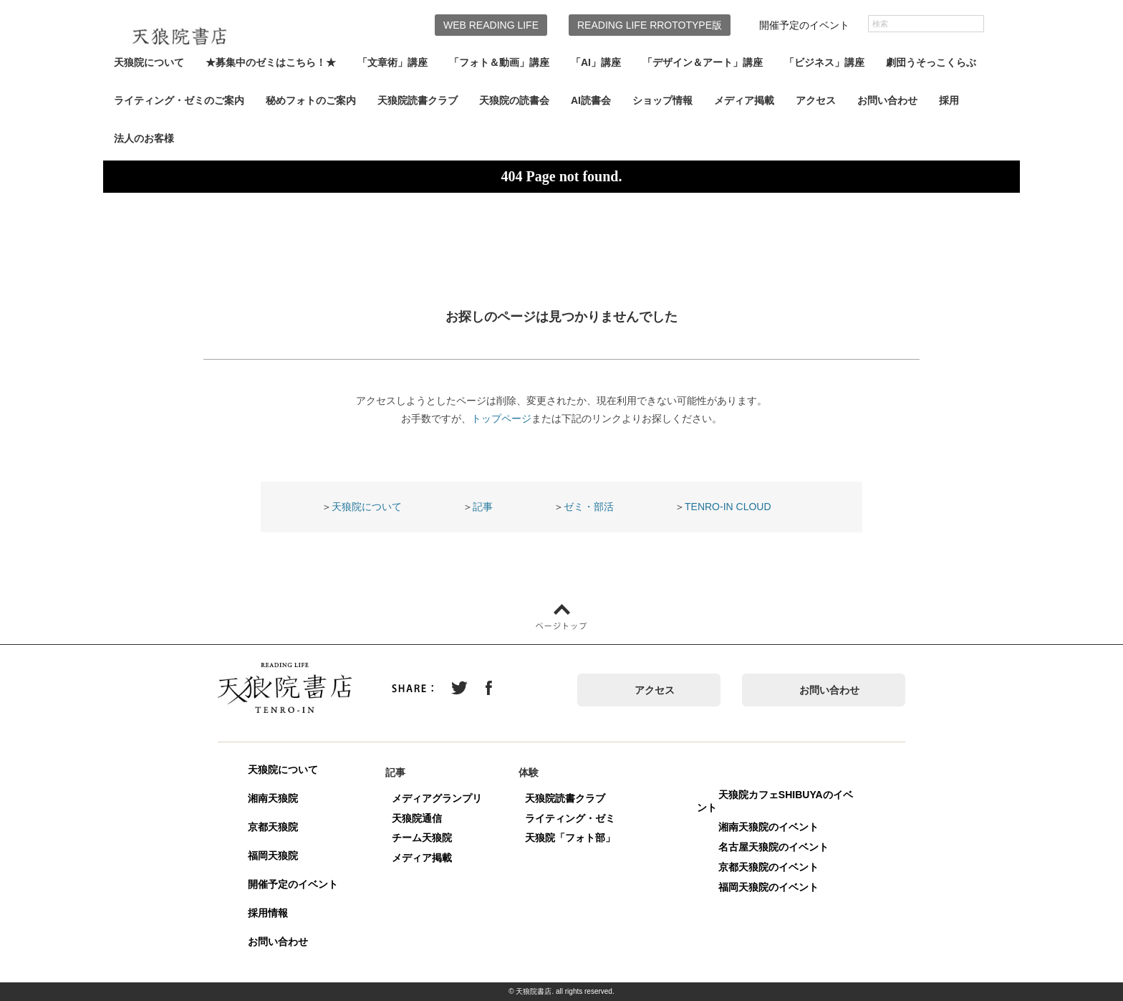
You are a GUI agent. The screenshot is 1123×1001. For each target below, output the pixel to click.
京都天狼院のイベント (768, 867)
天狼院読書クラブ (417, 100)
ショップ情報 (662, 100)
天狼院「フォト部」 (570, 837)
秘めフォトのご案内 (311, 100)
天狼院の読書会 (514, 100)
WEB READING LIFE (491, 25)
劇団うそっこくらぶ (931, 62)
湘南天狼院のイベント (768, 827)
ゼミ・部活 (589, 506)
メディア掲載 (744, 100)
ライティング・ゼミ (570, 818)
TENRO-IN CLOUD (728, 506)
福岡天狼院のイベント (768, 887)
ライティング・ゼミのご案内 (179, 100)
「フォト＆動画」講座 (499, 62)
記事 (483, 506)
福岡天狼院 (273, 855)
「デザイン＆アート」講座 (702, 62)
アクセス (816, 100)
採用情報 (268, 913)
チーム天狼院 (422, 837)
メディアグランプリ (437, 798)
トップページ (501, 418)
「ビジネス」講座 (824, 62)
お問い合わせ (887, 100)
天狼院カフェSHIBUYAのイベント (775, 801)
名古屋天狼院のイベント (773, 847)
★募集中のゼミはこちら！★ (271, 62)
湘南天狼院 (273, 798)
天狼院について (149, 62)
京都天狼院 (273, 827)
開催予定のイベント (804, 25)
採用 (949, 100)
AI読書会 (591, 100)
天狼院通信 (417, 818)
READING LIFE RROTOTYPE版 (649, 25)
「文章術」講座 (392, 62)
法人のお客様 (144, 138)
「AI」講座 (596, 62)
